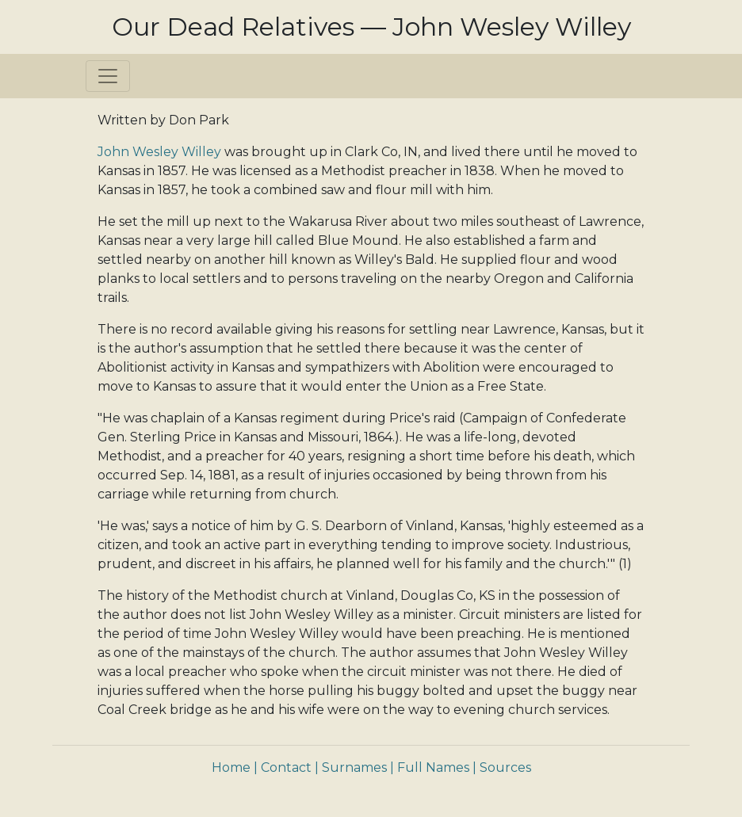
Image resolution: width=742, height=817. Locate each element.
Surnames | (358, 767)
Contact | (290, 767)
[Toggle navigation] (108, 76)
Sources (505, 767)
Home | (235, 767)
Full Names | (436, 767)
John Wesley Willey (159, 151)
